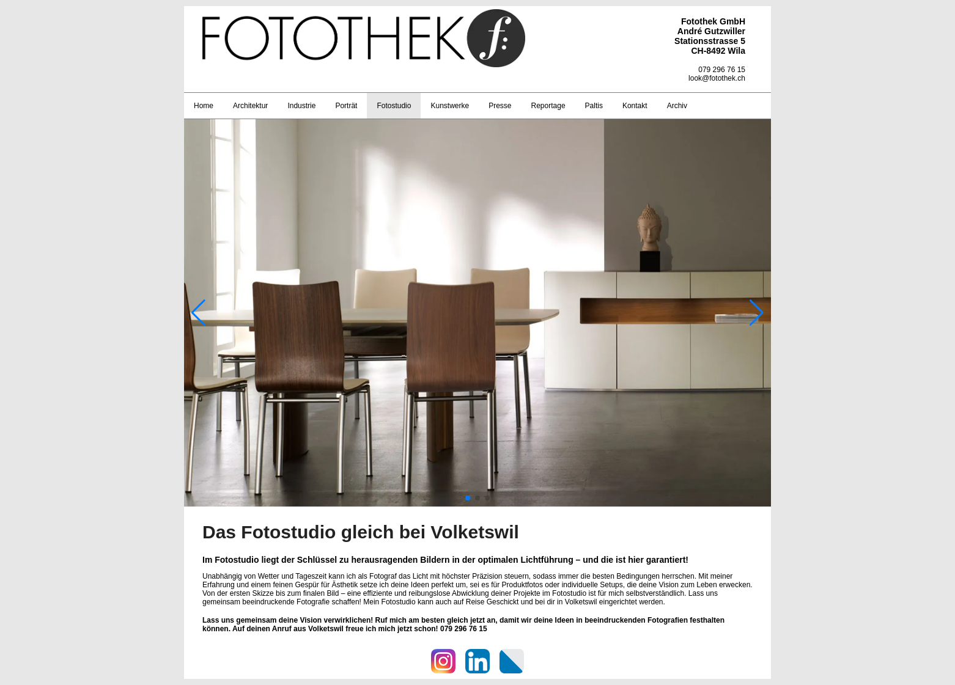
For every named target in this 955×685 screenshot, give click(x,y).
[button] (467, 498)
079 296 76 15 (721, 69)
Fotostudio (394, 105)
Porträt (346, 105)
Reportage (548, 105)
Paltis (594, 105)
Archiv (677, 105)
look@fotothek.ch (716, 78)
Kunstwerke (449, 105)
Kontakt (634, 105)
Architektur (250, 105)
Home (203, 105)
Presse (500, 105)
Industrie (301, 105)
